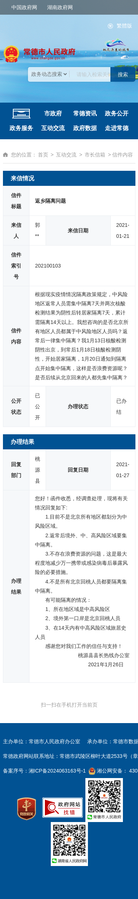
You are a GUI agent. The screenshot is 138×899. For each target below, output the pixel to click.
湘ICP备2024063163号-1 (57, 771)
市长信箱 (95, 155)
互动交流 (53, 128)
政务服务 (21, 128)
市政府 (53, 113)
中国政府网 (24, 7)
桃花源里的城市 (115, 45)
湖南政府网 (60, 7)
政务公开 (116, 113)
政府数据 (85, 128)
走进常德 (116, 128)
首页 (43, 155)
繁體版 (124, 26)
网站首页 (21, 113)
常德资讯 (85, 113)
